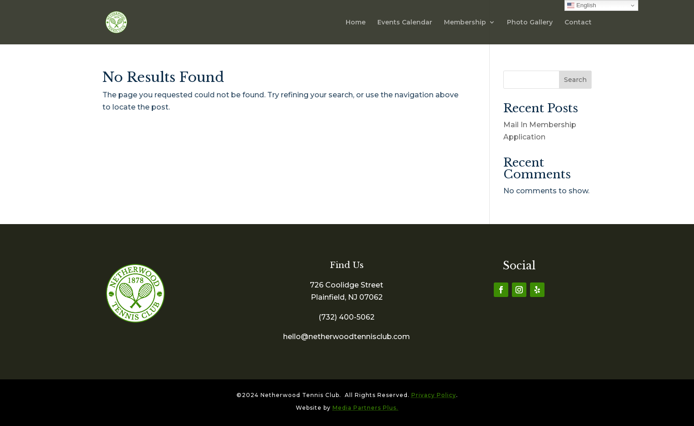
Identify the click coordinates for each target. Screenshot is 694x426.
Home (356, 22)
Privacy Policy (433, 395)
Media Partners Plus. (365, 407)
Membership (465, 22)
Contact (578, 22)
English (581, 5)
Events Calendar (404, 22)
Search (575, 80)
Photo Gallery (530, 22)
